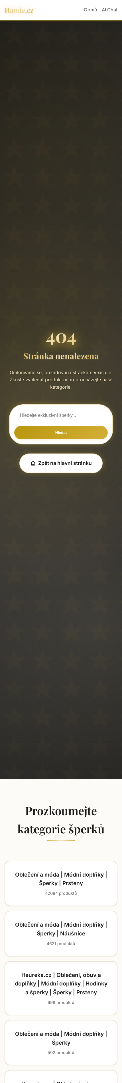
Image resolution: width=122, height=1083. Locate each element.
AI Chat (109, 10)
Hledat (61, 432)
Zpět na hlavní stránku (61, 463)
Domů (90, 10)
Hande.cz (19, 10)
